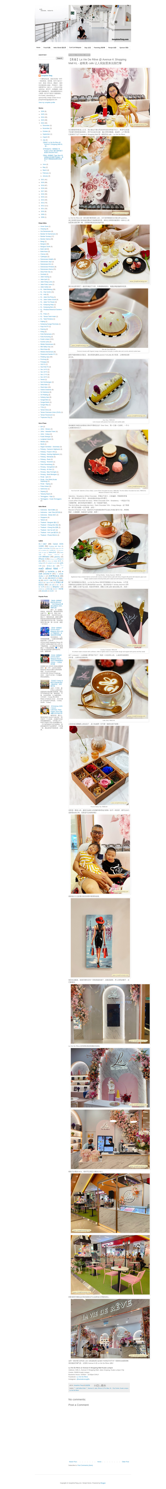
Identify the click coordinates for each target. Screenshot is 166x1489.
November (46, 128)
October (45, 131)
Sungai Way (44, 405)
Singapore (43, 517)
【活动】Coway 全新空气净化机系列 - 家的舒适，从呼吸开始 (57, 683)
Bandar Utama (45, 239)
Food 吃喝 (47, 48)
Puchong (43, 359)
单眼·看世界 (52, 578)
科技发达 (41, 589)
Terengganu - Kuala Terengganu (51, 499)
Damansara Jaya (46, 262)
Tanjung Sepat (45, 494)
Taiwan (42, 520)
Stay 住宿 (87, 48)
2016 (43, 194)
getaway (57, 557)
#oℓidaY (43, 544)
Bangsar (43, 244)
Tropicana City (45, 417)
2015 (43, 197)
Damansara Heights (47, 259)
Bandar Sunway (45, 236)
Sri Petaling (44, 395)
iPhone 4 (42, 559)
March (45, 170)
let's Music (48, 561)
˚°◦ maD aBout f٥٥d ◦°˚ (80, 1388)
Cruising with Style (55, 546)
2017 (43, 191)
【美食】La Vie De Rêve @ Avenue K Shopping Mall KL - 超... (52, 144)
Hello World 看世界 (60, 48)
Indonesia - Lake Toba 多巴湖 (50, 512)
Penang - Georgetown (47, 467)
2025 (43, 114)
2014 (43, 200)
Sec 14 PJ (43, 369)
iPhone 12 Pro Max (103, 1388)
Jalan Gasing (44, 277)
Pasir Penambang (46, 464)
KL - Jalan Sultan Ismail (48, 299)
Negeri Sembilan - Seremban (50, 447)
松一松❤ (41, 587)
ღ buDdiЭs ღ (51, 572)
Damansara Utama (46, 269)
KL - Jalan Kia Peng (47, 297)
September (46, 134)
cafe (95, 1388)
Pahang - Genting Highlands (49, 454)
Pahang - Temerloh (46, 462)
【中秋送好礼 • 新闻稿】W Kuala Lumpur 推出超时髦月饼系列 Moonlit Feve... (52, 150)
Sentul (42, 379)
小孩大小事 (49, 582)
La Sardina (43, 550)
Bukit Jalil (43, 249)
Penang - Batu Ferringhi (48, 472)
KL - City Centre (114, 1388)
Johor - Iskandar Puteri (47, 431)
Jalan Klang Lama (46, 282)
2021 (43, 179)
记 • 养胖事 (59, 589)
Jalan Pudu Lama (46, 284)
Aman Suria (44, 226)
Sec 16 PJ (43, 372)
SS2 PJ (42, 364)
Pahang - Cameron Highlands (50, 449)
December (46, 125)
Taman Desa (44, 410)
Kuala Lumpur (124, 1388)
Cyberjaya (43, 256)
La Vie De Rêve (82, 1377)
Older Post (125, 1462)
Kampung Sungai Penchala (49, 324)
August (45, 137)
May (44, 167)
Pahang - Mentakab (46, 457)
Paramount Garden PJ (47, 354)
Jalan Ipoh (43, 279)
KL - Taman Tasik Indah (48, 316)
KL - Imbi (43, 294)
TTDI (42, 407)
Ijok (41, 426)
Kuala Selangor (45, 436)
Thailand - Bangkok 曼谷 (48, 522)
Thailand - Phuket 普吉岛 (48, 535)
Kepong (43, 329)
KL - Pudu (43, 314)
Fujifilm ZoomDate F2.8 (46, 548)
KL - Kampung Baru (46, 307)
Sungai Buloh (44, 402)
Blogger (103, 1483)
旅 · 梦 (59, 584)
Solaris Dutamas (45, 390)
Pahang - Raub (45, 459)
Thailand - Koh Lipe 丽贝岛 (49, 532)
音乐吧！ (52, 591)
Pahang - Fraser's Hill (47, 452)
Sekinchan (43, 489)
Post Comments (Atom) (85, 1465)
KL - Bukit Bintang (46, 289)
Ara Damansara (45, 231)
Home (38, 47)
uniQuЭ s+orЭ (52, 563)
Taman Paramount (46, 415)
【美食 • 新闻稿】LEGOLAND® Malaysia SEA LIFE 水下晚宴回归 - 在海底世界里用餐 (57, 631)
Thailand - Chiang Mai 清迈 (49, 525)
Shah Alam (44, 387)
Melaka (42, 442)
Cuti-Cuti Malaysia (75, 47)
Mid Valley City (45, 347)
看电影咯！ (56, 587)
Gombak (43, 274)
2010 (43, 211)
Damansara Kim (45, 264)
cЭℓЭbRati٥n (44, 557)
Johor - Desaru (45, 429)
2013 (43, 203)
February (46, 173)
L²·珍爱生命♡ (53, 550)
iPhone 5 (52, 559)
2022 (43, 123)
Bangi (42, 241)
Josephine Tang (46, 75)
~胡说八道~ (51, 566)
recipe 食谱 (57, 561)
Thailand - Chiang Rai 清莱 (49, 527)
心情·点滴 (51, 584)
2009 (43, 214)
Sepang (43, 491)
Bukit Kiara (44, 251)
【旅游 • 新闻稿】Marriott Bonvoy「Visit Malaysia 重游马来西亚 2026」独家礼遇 (57, 604)
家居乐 (41, 582)
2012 (43, 206)
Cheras (42, 254)
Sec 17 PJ (43, 374)
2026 (43, 111)
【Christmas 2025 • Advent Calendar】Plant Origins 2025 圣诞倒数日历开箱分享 (56, 709)
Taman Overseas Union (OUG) (50, 412)
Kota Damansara (46, 334)
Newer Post (73, 1462)
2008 (43, 217)
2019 (43, 185)
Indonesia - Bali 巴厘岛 (47, 510)
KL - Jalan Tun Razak (47, 302)
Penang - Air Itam (46, 469)
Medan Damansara (46, 344)
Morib (42, 444)
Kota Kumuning (45, 337)
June (44, 164)
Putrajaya (43, 362)
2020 (43, 182)
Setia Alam (43, 384)
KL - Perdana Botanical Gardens (51, 309)
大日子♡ (46, 580)
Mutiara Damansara (46, 352)
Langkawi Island (45, 439)
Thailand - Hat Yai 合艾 (47, 530)
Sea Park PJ (44, 367)
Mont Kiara (44, 349)
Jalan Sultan (44, 287)
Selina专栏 (52, 552)
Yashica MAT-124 (53, 554)
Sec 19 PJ (43, 377)
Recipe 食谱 (112, 48)
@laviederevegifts (83, 1379)
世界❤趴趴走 (54, 576)
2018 (43, 188)
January (45, 176)
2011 (43, 208)
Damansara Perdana (47, 267)
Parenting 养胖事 (99, 48)
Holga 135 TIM (59, 548)
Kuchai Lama (44, 342)
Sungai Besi (44, 400)
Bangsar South (45, 246)
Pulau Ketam (44, 486)
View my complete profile (47, 102)
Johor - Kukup (45, 434)
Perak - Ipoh (44, 477)
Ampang (43, 229)
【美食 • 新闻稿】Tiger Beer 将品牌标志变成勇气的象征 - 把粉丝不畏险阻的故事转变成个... (52, 158)
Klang (42, 331)
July (44, 140)
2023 (43, 120)
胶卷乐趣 (49, 589)
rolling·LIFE (42, 563)
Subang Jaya (44, 397)
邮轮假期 (44, 591)
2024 (43, 117)
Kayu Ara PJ (44, 326)
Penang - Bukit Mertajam (48, 474)
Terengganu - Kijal (46, 496)
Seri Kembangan (45, 382)
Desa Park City (45, 272)
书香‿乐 (41, 578)
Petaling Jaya (44, 357)
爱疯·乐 (48, 587)
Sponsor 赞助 (124, 48)
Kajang (42, 321)
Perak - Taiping (45, 484)
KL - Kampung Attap (47, 304)
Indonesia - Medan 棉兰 (48, 515)
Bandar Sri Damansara (47, 234)
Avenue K (91, 1388)
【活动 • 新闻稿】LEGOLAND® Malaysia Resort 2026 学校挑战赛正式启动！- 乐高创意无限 (57, 659)
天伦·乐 (56, 580)
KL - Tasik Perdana (46, 319)
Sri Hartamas (44, 392)
